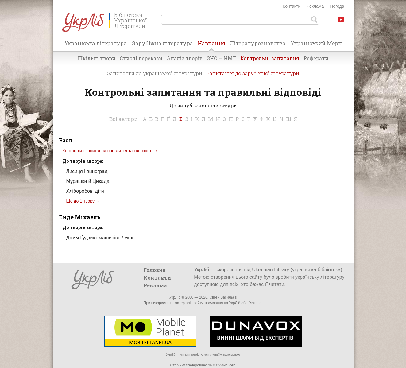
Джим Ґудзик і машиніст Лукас (100, 237)
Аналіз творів (185, 58)
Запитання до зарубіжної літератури (253, 73)
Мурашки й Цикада (88, 181)
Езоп (66, 140)
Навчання (211, 45)
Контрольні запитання (269, 58)
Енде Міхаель (80, 217)
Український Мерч (316, 43)
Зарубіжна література (162, 43)
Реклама (315, 6)
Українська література (95, 43)
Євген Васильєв (223, 297)
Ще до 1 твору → (83, 201)
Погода (337, 6)
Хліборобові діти (85, 191)
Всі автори (123, 118)
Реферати (316, 58)
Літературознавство (257, 43)
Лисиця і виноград (87, 171)
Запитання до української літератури (154, 73)
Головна (155, 270)
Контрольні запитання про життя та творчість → (110, 150)
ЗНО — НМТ (221, 58)
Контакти (291, 6)
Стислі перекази (141, 58)
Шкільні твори (96, 58)
